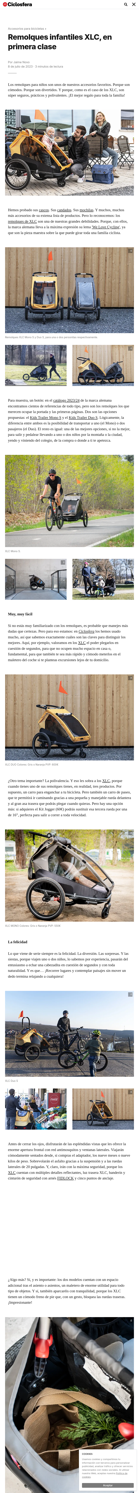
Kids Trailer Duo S (83, 417)
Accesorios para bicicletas (26, 28)
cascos (44, 210)
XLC (82, 643)
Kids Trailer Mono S (45, 417)
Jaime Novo (21, 62)
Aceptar (108, 1485)
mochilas (86, 210)
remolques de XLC (22, 221)
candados (64, 210)
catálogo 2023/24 (66, 400)
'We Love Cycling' (106, 227)
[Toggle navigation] (134, 4)
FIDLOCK (65, 1178)
